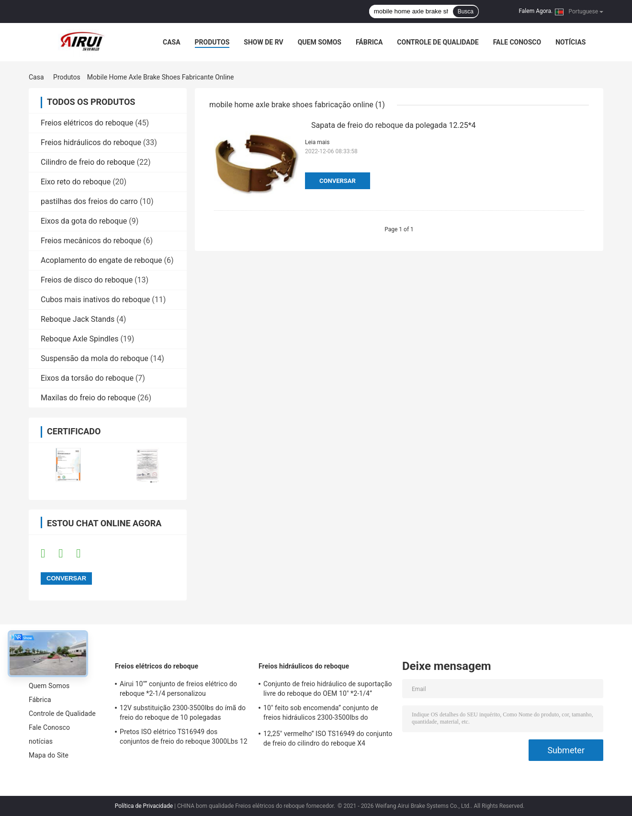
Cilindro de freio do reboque (88, 162)
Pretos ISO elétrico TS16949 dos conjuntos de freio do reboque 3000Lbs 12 (184, 736)
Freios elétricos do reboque (87, 122)
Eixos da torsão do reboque (87, 378)
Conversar (337, 180)
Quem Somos (319, 42)
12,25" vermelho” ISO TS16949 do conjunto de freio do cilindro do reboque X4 (327, 738)
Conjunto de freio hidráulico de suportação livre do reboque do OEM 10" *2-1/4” (327, 688)
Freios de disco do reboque (87, 279)
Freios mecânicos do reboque (91, 240)
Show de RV (263, 42)
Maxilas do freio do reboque (88, 397)
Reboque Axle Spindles (79, 338)
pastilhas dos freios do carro (89, 201)
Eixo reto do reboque (76, 181)
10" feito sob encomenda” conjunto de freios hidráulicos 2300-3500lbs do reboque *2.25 (320, 714)
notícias (570, 42)
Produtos (212, 42)
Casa (172, 42)
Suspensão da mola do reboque (94, 358)
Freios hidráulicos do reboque (91, 142)
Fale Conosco (517, 42)
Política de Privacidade (144, 806)
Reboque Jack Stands (77, 319)
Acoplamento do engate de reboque (101, 260)
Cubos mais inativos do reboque (95, 299)
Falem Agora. (536, 11)
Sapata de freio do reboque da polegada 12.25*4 (393, 125)
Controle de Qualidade (437, 42)
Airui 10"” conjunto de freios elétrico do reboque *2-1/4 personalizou (178, 688)
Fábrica (369, 42)
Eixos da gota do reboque (84, 221)
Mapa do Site (48, 755)
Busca (466, 11)
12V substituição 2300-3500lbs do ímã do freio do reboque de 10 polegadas (183, 712)
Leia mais (317, 142)
